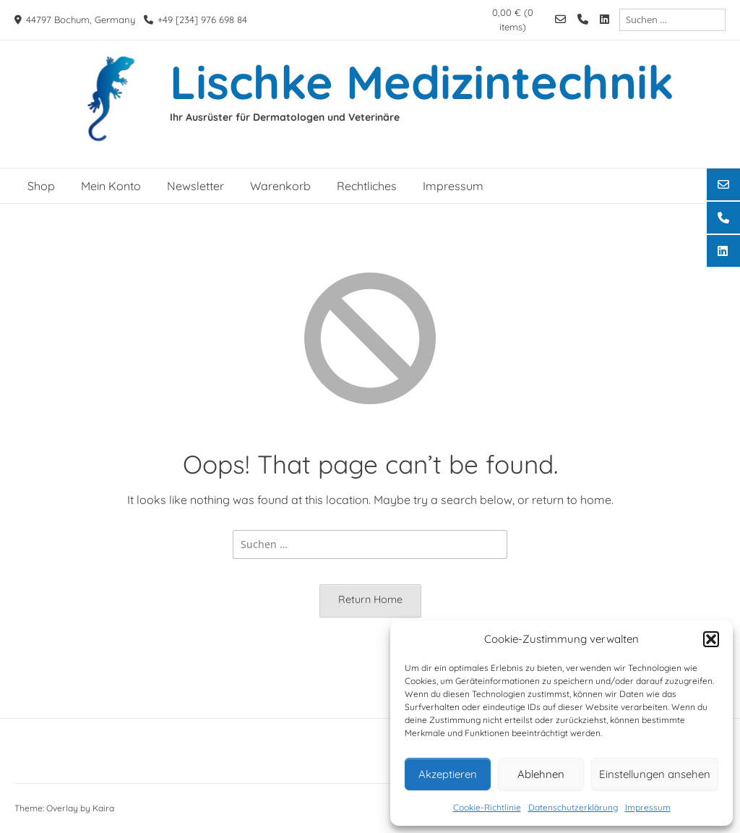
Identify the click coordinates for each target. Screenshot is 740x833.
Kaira (103, 808)
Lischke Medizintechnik (422, 82)
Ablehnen (540, 774)
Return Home (370, 599)
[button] (711, 639)
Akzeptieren (447, 774)
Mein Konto (111, 186)
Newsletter (195, 186)
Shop (41, 186)
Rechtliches (367, 186)
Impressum (648, 807)
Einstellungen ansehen (654, 774)
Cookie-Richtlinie (487, 807)
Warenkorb (280, 186)
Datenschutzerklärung (573, 807)
